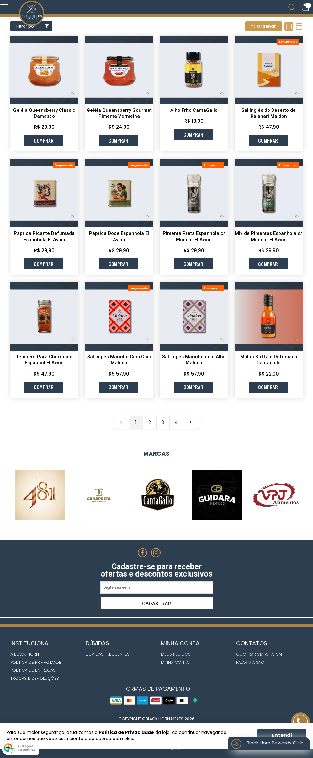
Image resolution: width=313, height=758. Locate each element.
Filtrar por (34, 26)
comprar (44, 140)
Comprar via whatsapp (260, 654)
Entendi (282, 735)
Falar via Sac (250, 662)
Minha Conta (175, 662)
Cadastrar (156, 604)
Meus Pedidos (176, 654)
